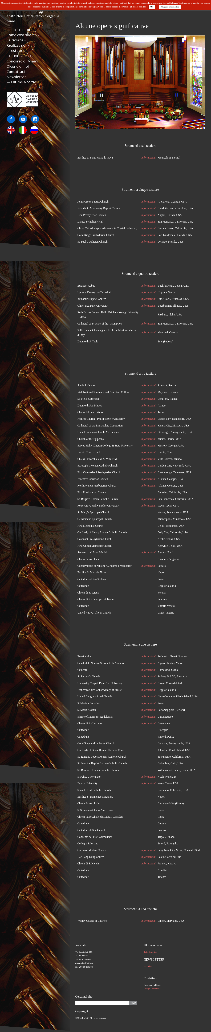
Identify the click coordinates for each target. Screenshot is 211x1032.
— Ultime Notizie (21, 82)
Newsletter (16, 76)
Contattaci (16, 71)
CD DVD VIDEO (19, 55)
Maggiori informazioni (170, 7)
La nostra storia (20, 29)
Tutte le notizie (150, 952)
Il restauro (16, 50)
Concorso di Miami (22, 61)
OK (151, 7)
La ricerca (15, 40)
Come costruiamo (22, 34)
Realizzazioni (18, 45)
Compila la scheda (152, 988)
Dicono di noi (18, 66)
